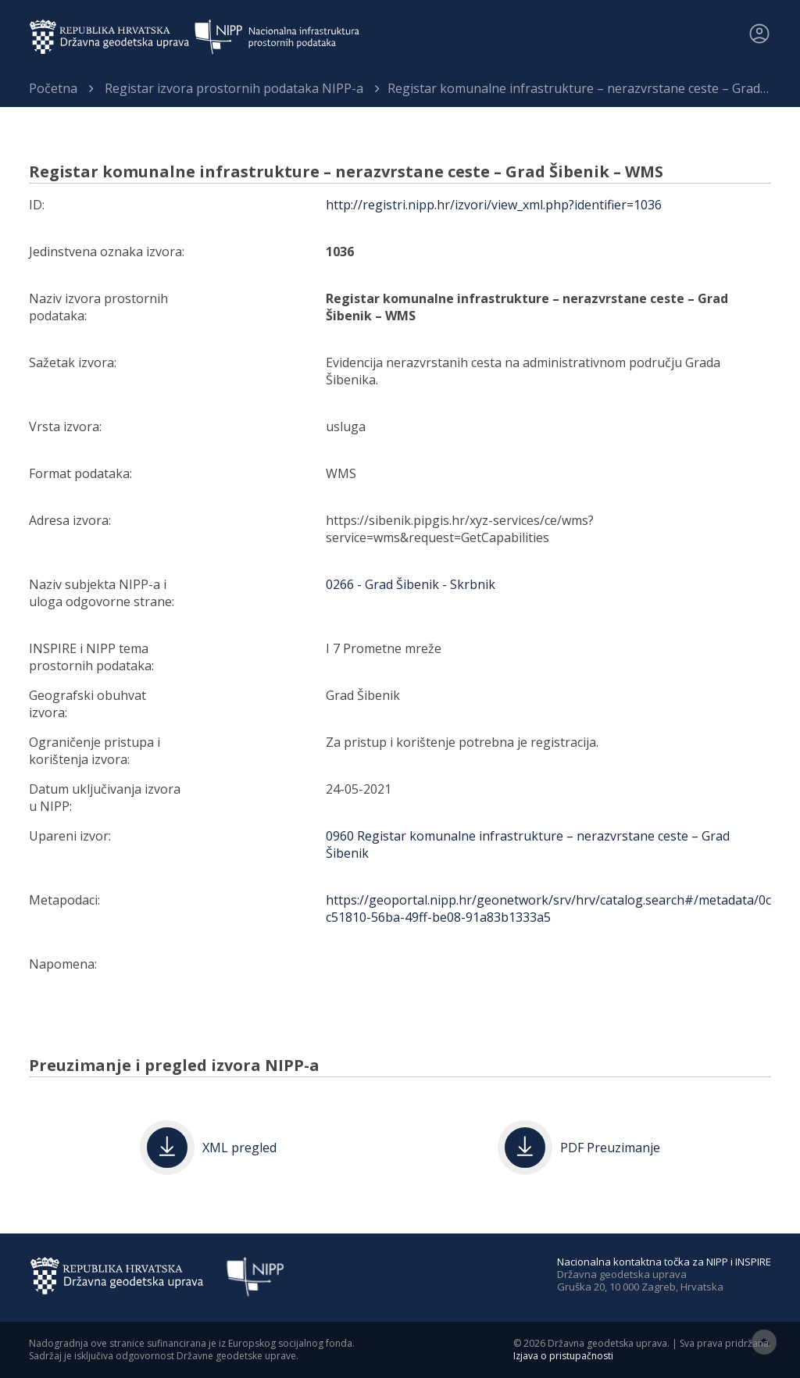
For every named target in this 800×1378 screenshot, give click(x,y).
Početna (53, 88)
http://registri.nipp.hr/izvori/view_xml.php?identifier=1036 (494, 204)
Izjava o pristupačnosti (563, 1355)
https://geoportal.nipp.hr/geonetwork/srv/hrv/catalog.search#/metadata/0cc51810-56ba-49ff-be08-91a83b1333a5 (548, 908)
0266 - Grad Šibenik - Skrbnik (410, 584)
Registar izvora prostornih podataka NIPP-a (234, 88)
